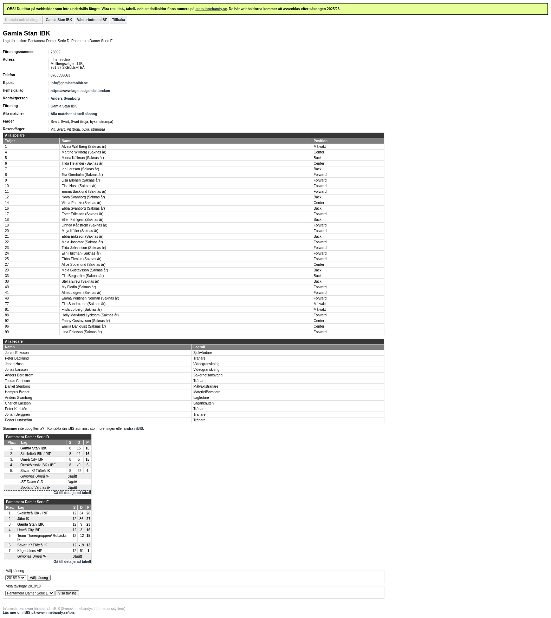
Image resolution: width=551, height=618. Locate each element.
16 (7, 208)
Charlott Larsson (18, 403)
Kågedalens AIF (29, 551)
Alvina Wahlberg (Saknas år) (83, 147)
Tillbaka (118, 20)
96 (7, 326)
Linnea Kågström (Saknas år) (84, 225)
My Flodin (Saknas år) (78, 287)
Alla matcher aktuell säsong (74, 114)
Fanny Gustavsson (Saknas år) (85, 321)
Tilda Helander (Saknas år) (82, 163)
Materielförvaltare (206, 392)
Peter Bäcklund (17, 358)
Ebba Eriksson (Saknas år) (82, 236)
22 (7, 242)
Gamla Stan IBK (59, 20)
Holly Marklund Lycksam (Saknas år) (89, 315)
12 (7, 197)
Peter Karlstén (16, 409)
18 (7, 220)
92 (7, 321)
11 (7, 191)
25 (7, 259)
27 (7, 265)
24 (7, 253)
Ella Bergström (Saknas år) (82, 276)
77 (7, 304)
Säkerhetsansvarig (207, 375)
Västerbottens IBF (92, 20)
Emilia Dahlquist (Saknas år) (83, 326)
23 (7, 248)
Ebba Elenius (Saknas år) (81, 259)
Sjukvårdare (202, 353)
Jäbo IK (23, 519)
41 (7, 293)
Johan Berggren (17, 414)
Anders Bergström (19, 375)
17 (7, 214)
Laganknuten (203, 403)
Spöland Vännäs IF (35, 487)
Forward (320, 175)
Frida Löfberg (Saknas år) (81, 309)
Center (319, 152)
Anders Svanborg (65, 98)
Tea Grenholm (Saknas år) (82, 175)
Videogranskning (206, 364)
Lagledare (201, 398)
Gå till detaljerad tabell (72, 493)
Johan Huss (14, 364)
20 (7, 231)
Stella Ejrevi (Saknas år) (80, 281)
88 (7, 315)
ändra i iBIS (133, 428)
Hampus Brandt (17, 392)
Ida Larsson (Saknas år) (80, 169)
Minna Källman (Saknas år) (82, 158)
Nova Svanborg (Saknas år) (83, 197)
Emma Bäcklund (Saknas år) (83, 191)
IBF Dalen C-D (31, 482)
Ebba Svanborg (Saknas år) (83, 208)
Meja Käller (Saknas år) (79, 231)
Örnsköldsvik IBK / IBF (38, 465)
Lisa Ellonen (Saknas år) (80, 180)
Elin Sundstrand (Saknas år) (83, 304)
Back (318, 158)
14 (7, 203)
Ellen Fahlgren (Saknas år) (82, 220)
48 (7, 298)
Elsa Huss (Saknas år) (78, 186)
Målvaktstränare (205, 386)
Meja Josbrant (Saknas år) (82, 242)
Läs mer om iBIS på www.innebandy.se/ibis (39, 612)
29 (7, 270)
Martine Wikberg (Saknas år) (83, 152)
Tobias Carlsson (17, 381)
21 (7, 236)
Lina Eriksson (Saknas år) (81, 332)
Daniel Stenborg (17, 386)
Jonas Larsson (16, 370)
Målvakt (320, 147)
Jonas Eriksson (17, 353)
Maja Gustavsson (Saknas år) (84, 270)
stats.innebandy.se (211, 9)
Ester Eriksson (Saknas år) (82, 214)
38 (7, 281)
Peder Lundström (18, 420)
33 (7, 276)
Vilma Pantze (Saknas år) (81, 203)
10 (7, 186)
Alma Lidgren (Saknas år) (81, 293)
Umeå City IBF (31, 459)
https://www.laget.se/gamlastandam (80, 91)
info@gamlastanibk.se (69, 83)
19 (7, 225)
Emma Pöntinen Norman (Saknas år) (90, 298)
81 (7, 309)
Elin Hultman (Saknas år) (81, 253)
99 (7, 332)
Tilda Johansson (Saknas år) (83, 248)
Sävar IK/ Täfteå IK (35, 471)
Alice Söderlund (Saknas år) (83, 265)
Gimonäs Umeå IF (34, 476)
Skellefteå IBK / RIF (35, 454)
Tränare (199, 358)
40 (7, 287)
